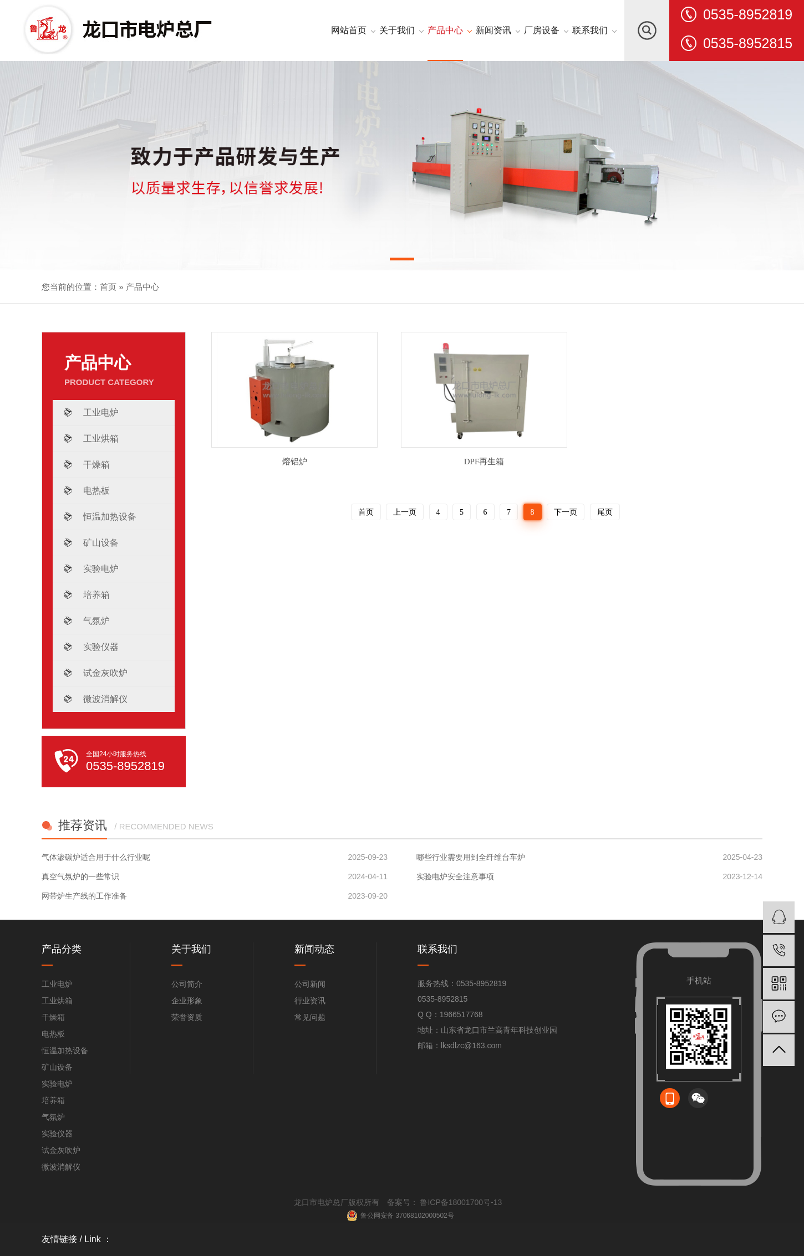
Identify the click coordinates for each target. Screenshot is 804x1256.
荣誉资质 (186, 1017)
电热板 (96, 490)
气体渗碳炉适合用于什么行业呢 (96, 857)
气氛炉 (96, 621)
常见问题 (309, 1017)
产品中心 (142, 286)
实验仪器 (101, 647)
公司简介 (186, 984)
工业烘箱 (101, 438)
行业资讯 (309, 1000)
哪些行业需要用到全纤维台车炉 (470, 857)
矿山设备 (101, 542)
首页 (108, 286)
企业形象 (186, 1000)
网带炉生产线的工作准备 (84, 895)
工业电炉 (101, 412)
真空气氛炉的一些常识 (80, 876)
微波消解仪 (105, 699)
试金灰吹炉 (105, 673)
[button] (402, 261)
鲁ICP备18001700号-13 (460, 1202)
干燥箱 (96, 464)
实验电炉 (101, 568)
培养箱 (96, 594)
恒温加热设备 (109, 516)
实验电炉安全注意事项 (455, 876)
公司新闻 (309, 984)
